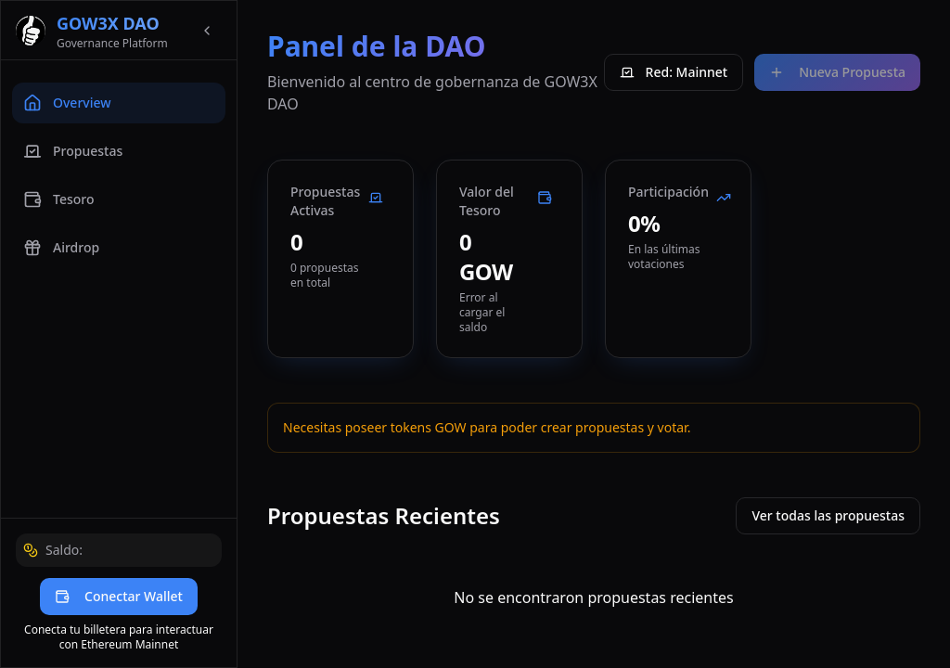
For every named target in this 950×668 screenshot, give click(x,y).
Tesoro (58, 199)
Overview (67, 103)
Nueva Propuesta (837, 72)
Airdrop (61, 247)
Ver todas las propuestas (828, 515)
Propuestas (72, 151)
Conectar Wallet (119, 596)
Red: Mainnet (674, 72)
